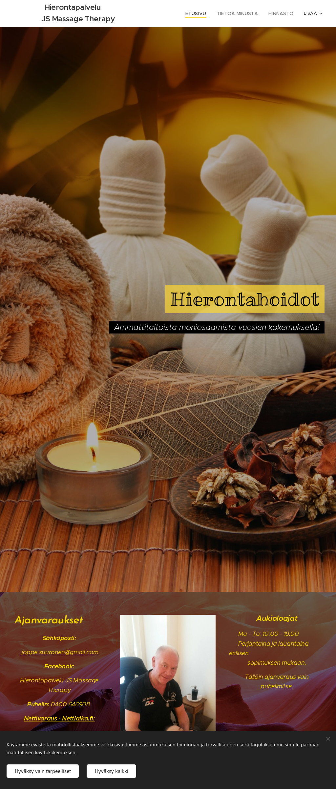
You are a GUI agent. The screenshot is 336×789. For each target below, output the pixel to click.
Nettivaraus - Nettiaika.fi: (59, 718)
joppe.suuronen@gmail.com (59, 652)
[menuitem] (204, 13)
